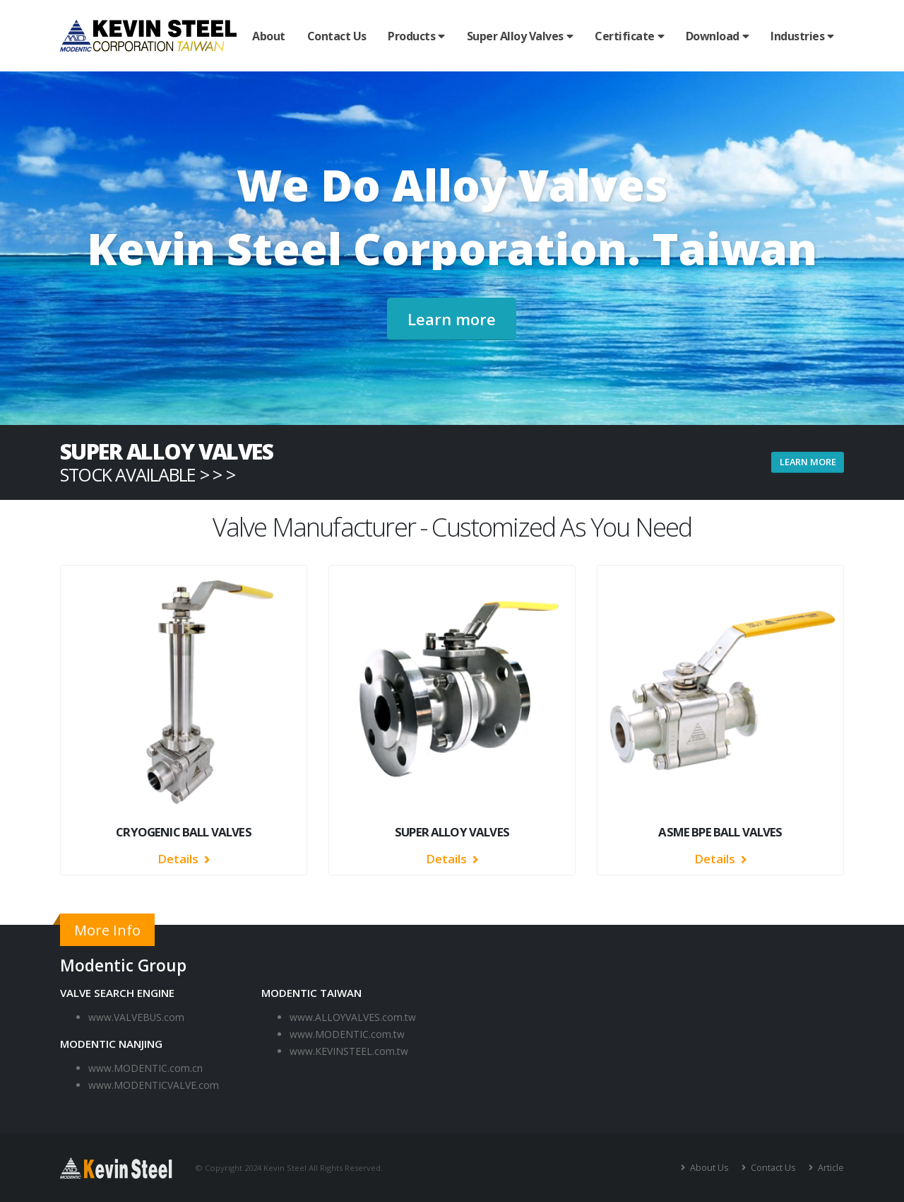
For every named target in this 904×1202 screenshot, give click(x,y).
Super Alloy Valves (515, 36)
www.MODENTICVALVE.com (153, 1085)
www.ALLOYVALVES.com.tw (353, 1017)
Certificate (625, 36)
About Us (708, 1168)
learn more (808, 461)
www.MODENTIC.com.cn (145, 1068)
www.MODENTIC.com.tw (347, 1034)
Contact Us (337, 36)
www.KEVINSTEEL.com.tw (349, 1051)
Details (183, 859)
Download (712, 36)
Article (830, 1168)
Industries (797, 36)
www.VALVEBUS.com (136, 1017)
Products (411, 36)
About (268, 36)
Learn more (452, 318)
